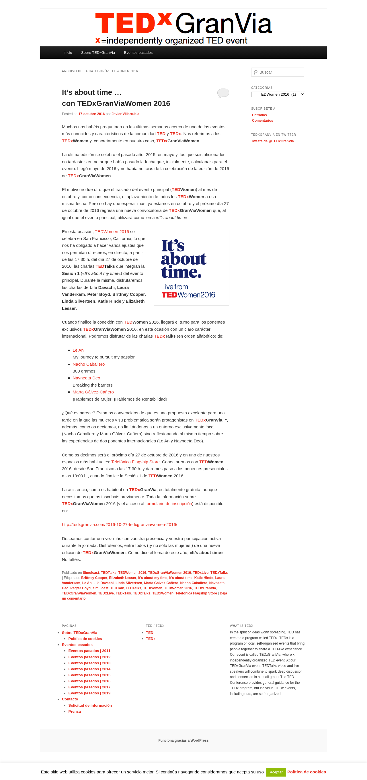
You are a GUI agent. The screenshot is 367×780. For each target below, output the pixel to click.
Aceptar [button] (276, 772)
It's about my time (152, 578)
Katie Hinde (203, 578)
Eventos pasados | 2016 (90, 681)
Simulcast (91, 573)
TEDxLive (201, 573)
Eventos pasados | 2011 (90, 651)
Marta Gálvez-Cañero (93, 391)
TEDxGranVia (205, 588)
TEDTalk (117, 588)
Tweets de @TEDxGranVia (272, 141)
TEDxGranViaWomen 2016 (169, 573)
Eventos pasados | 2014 (90, 669)
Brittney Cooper (94, 578)
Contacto (70, 699)
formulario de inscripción (168, 503)
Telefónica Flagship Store (135, 461)
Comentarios (262, 121)
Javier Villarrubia (125, 114)
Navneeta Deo (86, 377)
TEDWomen (152, 588)
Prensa (75, 711)
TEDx (150, 639)
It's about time (180, 578)
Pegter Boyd (80, 588)
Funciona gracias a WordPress (183, 740)
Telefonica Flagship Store (196, 593)
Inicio (67, 52)
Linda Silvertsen (129, 583)
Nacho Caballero (89, 364)
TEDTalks (108, 573)
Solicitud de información (90, 705)
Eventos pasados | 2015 (90, 675)
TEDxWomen (162, 593)
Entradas (259, 115)
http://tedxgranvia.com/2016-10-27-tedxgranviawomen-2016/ (119, 524)
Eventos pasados (138, 52)
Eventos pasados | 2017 (90, 687)
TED (149, 633)
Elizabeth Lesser (122, 578)
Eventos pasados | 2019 (90, 693)
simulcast (100, 588)
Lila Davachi (103, 583)
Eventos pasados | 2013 (90, 663)
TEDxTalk (123, 593)
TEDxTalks (219, 573)
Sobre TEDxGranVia (98, 52)
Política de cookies (85, 639)
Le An (78, 350)
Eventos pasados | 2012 (90, 657)
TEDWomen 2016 (112, 231)
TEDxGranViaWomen (79, 593)
